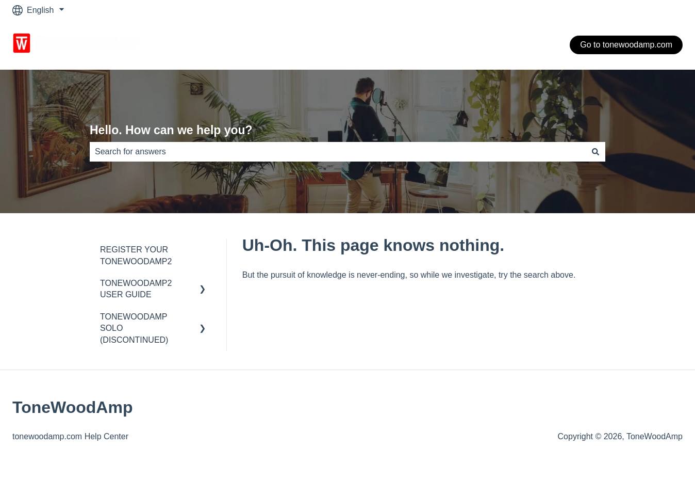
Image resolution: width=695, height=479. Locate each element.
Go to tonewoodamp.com (626, 44)
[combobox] (338, 152)
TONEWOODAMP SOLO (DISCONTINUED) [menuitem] (134, 328)
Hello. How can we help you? (171, 130)
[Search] (595, 152)
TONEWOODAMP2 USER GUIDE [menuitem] (136, 289)
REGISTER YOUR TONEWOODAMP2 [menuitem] (136, 255)
